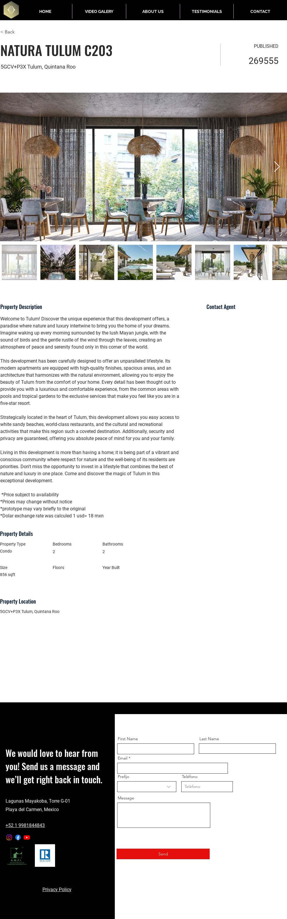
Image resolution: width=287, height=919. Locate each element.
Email (122, 758)
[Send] (163, 854)
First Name (128, 739)
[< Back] (21, 32)
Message (126, 798)
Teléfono (189, 776)
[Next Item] (277, 167)
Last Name (209, 739)
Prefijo (123, 776)
